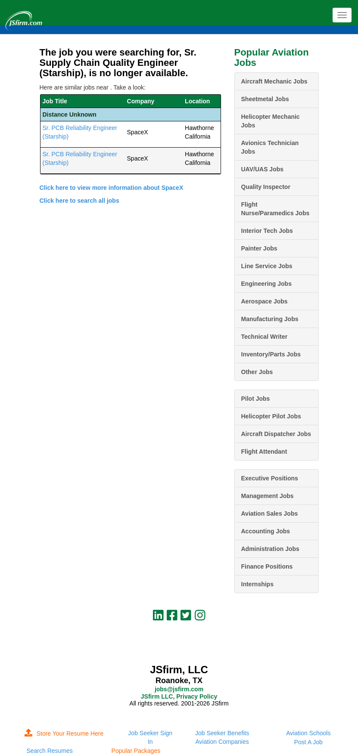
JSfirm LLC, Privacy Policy (179, 696)
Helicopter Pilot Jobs (271, 416)
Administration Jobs (270, 548)
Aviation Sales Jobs (269, 513)
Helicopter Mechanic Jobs (270, 121)
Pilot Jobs (255, 398)
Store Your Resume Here (64, 733)
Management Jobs (267, 495)
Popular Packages (136, 750)
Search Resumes (49, 750)
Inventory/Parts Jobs (271, 354)
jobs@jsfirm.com (179, 689)
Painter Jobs (259, 248)
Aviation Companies (222, 741)
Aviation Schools (308, 733)
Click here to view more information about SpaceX (112, 187)
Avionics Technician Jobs (270, 147)
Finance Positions (267, 566)
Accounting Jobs (265, 531)
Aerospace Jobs (264, 301)
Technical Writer (264, 336)
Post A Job (308, 742)
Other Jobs (257, 371)
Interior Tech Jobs (267, 230)
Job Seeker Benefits (222, 733)
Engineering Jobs (266, 283)
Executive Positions (269, 478)
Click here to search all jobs (79, 200)
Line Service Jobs (267, 266)
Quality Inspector (265, 186)
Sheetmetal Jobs (265, 99)
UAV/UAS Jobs (262, 169)
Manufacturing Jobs (270, 319)
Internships (257, 584)
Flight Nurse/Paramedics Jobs (275, 209)
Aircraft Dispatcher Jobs (276, 433)
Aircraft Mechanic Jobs (274, 81)
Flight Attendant (264, 451)
